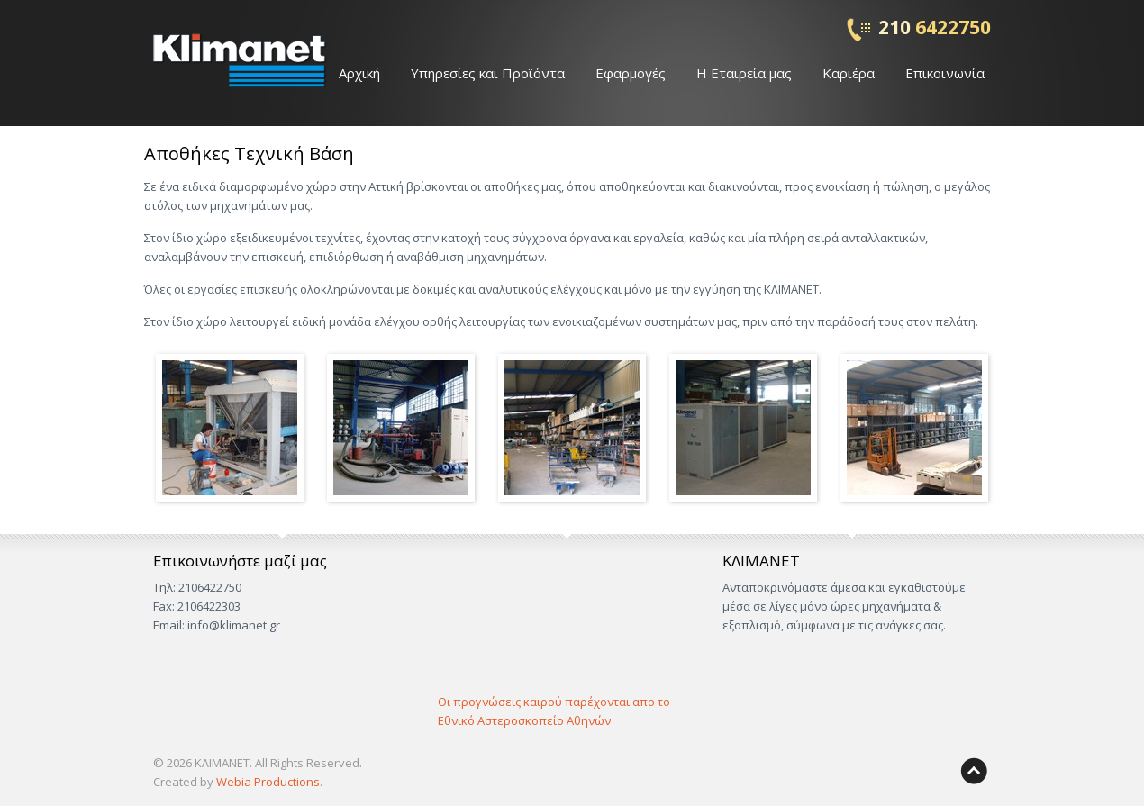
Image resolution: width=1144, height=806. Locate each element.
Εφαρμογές (630, 73)
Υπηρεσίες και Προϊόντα (488, 73)
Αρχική (359, 73)
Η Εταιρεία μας (744, 73)
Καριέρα (848, 73)
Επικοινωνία (945, 73)
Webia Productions (268, 782)
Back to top (973, 770)
